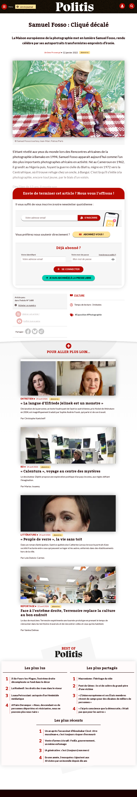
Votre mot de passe (80, 254)
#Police (94, 687)
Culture (4, 699)
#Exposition (81, 314)
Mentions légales (25, 777)
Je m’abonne (51, 690)
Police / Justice (29, 699)
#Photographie (94, 314)
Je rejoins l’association (56, 693)
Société (4, 693)
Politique (5, 687)
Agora (4, 684)
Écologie (5, 690)
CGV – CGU (69, 777)
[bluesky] (40, 787)
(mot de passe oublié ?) (107, 254)
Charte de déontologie (48, 777)
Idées (4, 696)
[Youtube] (49, 787)
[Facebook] (31, 787)
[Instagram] (58, 787)
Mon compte (51, 699)
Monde (26, 684)
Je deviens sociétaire (55, 687)
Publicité (112, 777)
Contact (10, 777)
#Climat (94, 684)
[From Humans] (67, 787)
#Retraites (96, 693)
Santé (25, 696)
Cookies (125, 777)
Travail (26, 687)
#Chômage (96, 696)
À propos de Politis (54, 696)
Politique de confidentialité (92, 777)
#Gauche (95, 690)
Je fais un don (52, 684)
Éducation (27, 693)
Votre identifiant (28, 254)
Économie (27, 690)
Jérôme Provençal (52, 52)
